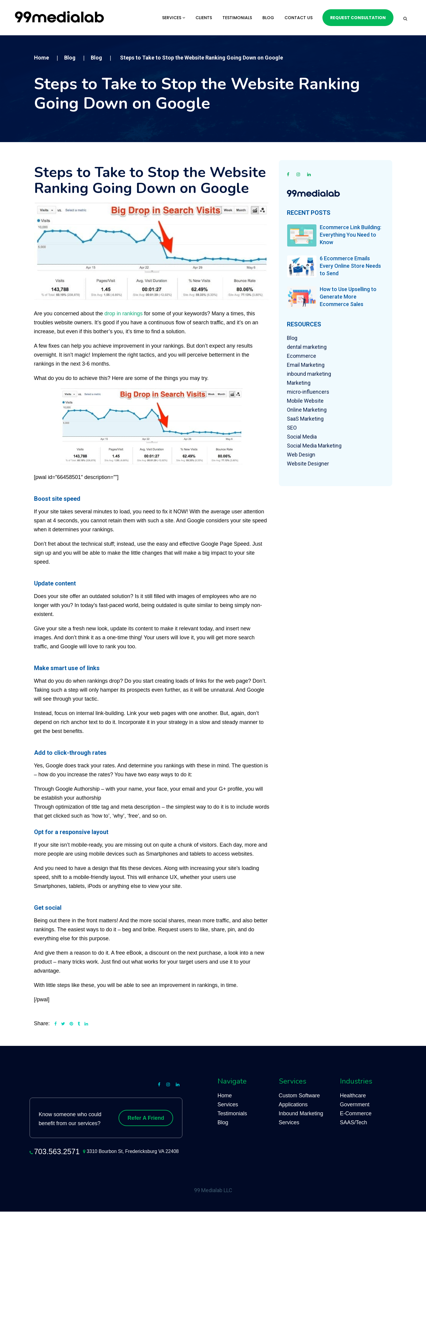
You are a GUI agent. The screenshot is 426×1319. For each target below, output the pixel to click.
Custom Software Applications (299, 1100)
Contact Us (298, 18)
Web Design (301, 454)
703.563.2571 (57, 1151)
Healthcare (353, 1096)
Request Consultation (358, 18)
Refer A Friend (145, 1118)
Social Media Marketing (314, 445)
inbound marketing (309, 374)
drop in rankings (123, 314)
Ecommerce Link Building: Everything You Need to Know (350, 234)
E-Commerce (356, 1113)
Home (225, 1096)
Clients (204, 18)
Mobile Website (305, 401)
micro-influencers (308, 392)
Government (355, 1104)
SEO (292, 428)
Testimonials (237, 18)
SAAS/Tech (353, 1122)
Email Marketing (306, 365)
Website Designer (308, 463)
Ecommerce (301, 356)
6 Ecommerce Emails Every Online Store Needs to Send (350, 265)
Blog (268, 18)
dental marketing (307, 347)
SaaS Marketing (305, 419)
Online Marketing (307, 410)
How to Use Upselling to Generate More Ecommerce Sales (348, 296)
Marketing (298, 383)
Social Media (302, 436)
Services (173, 18)
